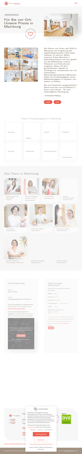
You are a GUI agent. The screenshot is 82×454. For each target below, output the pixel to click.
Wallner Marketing (69, 450)
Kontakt (48, 103)
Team (57, 103)
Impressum (6, 443)
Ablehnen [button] (41, 440)
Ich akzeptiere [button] (41, 434)
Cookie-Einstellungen (25, 443)
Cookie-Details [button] (33, 447)
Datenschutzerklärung (15, 443)
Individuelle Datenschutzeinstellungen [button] (41, 444)
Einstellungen (31, 427)
